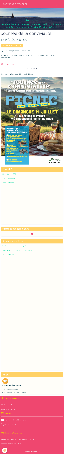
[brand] (15, 4)
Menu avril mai (8, 183)
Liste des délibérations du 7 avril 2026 (17, 250)
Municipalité (32, 68)
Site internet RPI (9, 174)
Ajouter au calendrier (12, 45)
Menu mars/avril (8, 178)
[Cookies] (4, 450)
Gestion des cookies (32, 452)
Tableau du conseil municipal (14, 246)
